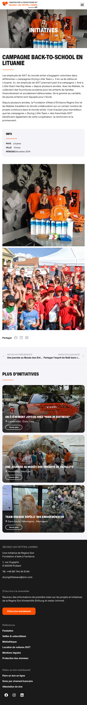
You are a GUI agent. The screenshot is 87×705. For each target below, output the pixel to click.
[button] (82, 4)
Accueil (36, 36)
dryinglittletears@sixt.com (17, 577)
